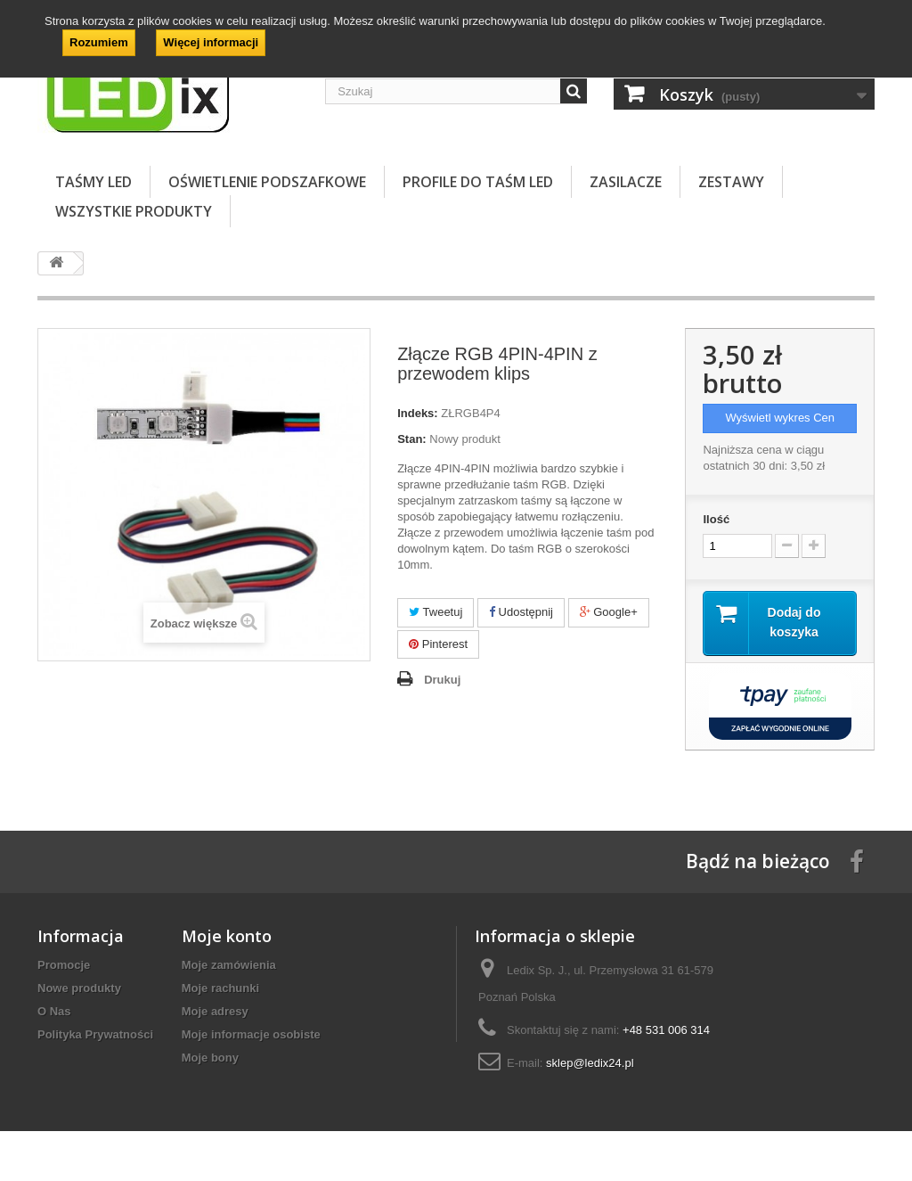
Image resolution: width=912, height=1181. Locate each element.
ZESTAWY (731, 182)
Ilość (716, 519)
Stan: (412, 439)
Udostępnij (521, 612)
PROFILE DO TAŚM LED (478, 182)
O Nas (54, 1012)
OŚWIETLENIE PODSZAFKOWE (267, 182)
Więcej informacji (210, 42)
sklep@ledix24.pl (589, 1063)
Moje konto (227, 936)
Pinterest (438, 644)
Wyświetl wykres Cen (780, 417)
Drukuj (442, 679)
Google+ (609, 612)
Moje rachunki (220, 989)
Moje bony (210, 1058)
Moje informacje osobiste (251, 1035)
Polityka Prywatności (95, 1035)
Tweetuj (435, 612)
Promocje (63, 965)
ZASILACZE (626, 182)
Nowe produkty (79, 989)
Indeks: (417, 413)
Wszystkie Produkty (133, 211)
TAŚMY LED (93, 182)
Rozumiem (98, 42)
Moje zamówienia (229, 965)
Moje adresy (215, 1012)
